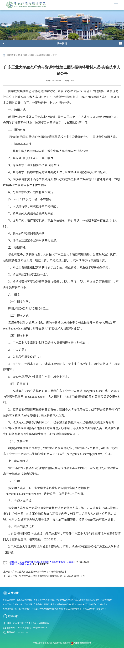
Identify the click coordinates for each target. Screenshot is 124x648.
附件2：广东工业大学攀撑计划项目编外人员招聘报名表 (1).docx (41, 562)
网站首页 (11, 55)
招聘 (32, 55)
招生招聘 (22, 55)
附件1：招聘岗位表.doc (21, 564)
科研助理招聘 (43, 55)
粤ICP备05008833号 (82, 643)
